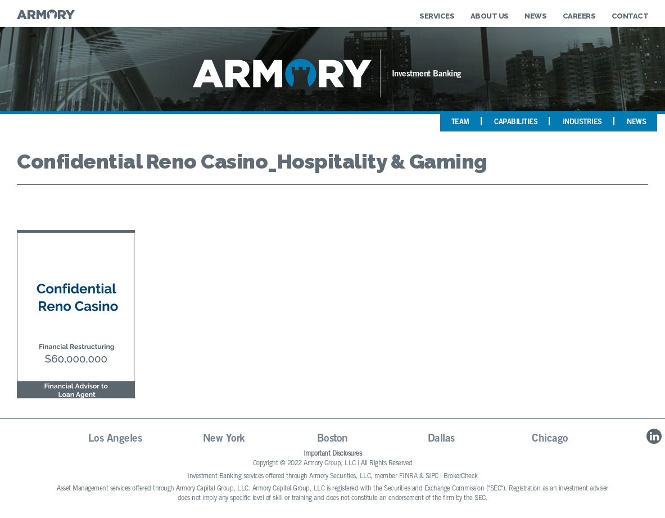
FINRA (408, 476)
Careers (579, 16)
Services (436, 16)
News (535, 16)
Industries (582, 122)
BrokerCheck (461, 476)
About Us (490, 16)
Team (460, 122)
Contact (630, 16)
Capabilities (515, 122)
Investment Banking (427, 74)
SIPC (432, 476)
